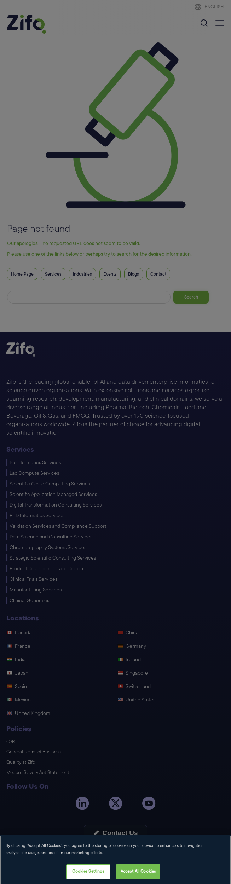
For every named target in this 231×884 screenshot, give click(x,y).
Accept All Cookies (138, 876)
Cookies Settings (88, 876)
